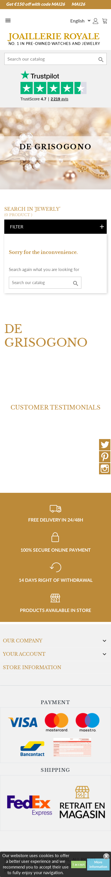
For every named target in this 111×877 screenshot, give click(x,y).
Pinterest (104, 456)
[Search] (55, 59)
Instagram (104, 468)
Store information (32, 667)
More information (98, 864)
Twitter (104, 444)
